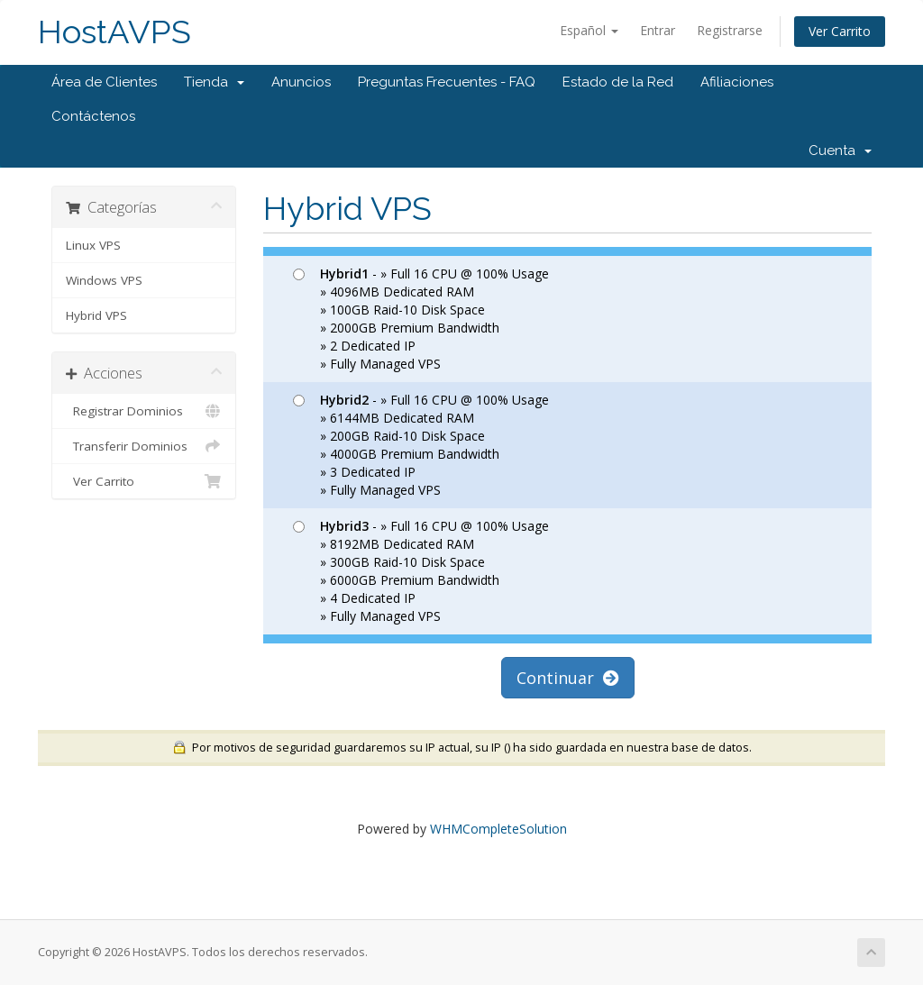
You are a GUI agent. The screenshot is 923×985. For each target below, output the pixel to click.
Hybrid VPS (96, 315)
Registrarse (730, 30)
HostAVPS (114, 32)
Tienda (214, 82)
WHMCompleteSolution (498, 828)
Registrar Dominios (144, 411)
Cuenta (840, 150)
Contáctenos (93, 116)
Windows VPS (104, 280)
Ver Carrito (840, 31)
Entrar (657, 30)
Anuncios (301, 82)
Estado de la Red (617, 82)
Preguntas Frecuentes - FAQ (446, 82)
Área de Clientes (104, 82)
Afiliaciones (736, 82)
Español (589, 30)
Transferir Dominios (144, 446)
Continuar (567, 678)
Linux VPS (93, 245)
